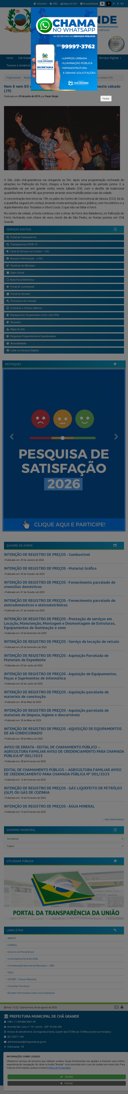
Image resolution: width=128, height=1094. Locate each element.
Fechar (106, 98)
